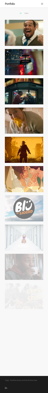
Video (26, 13)
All (21, 13)
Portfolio (10, 3)
